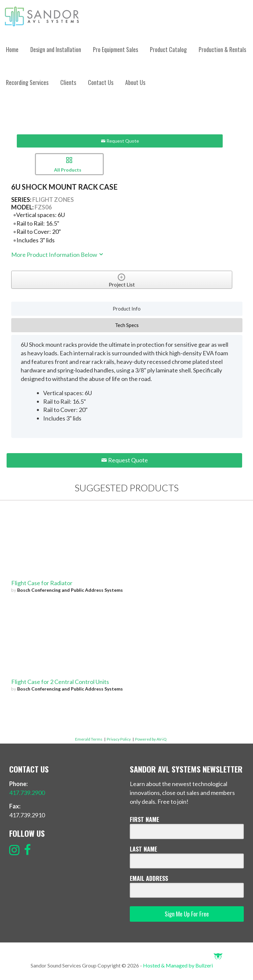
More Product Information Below (57, 254)
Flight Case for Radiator (41, 582)
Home (12, 49)
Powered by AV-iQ (151, 739)
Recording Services (27, 82)
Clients (68, 82)
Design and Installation (55, 49)
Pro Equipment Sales (115, 49)
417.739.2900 (27, 792)
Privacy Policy (119, 739)
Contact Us (100, 82)
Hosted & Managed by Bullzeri (182, 965)
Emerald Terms (88, 739)
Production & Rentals (222, 49)
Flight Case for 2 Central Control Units (60, 681)
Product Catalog (168, 49)
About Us (135, 82)
